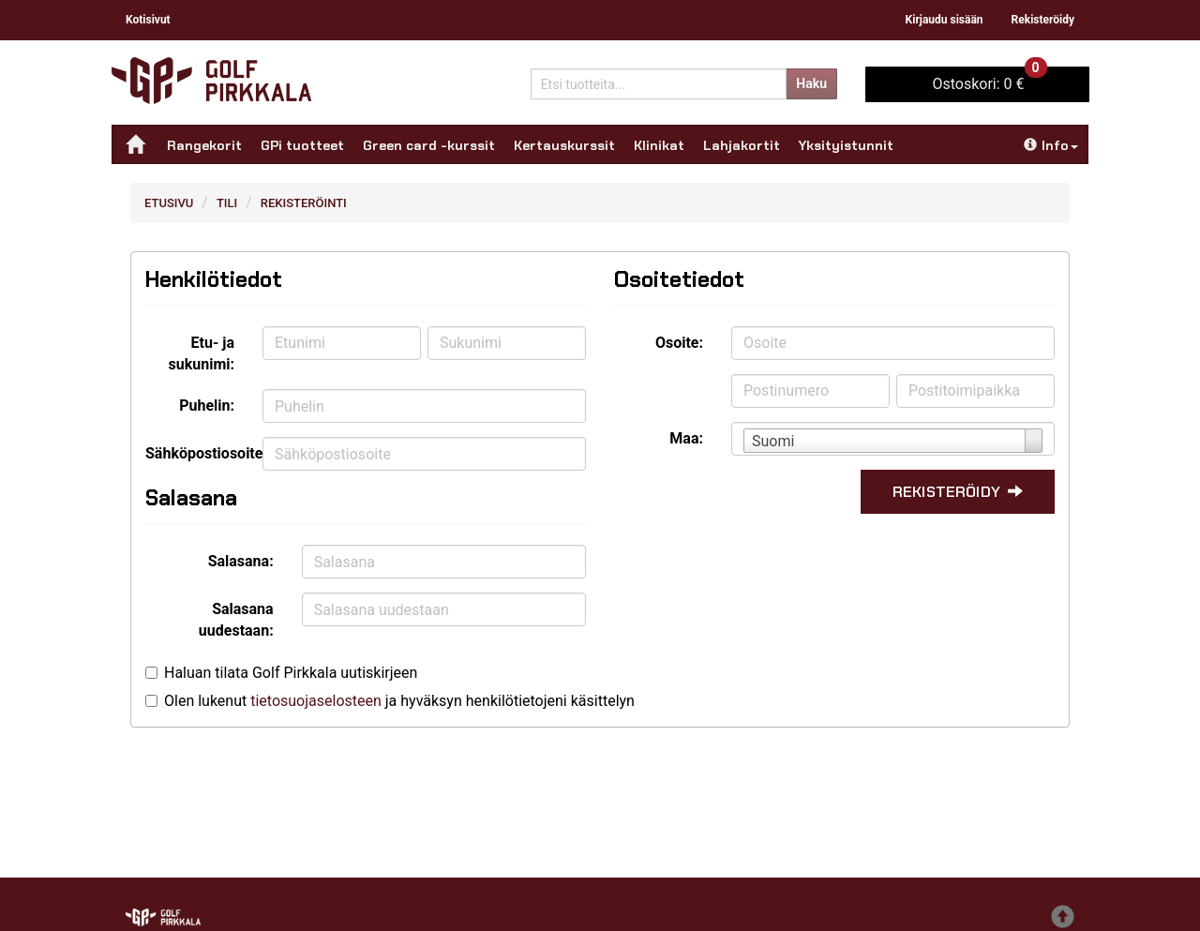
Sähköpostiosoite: (196, 453)
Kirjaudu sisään (944, 19)
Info (1051, 145)
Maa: (686, 438)
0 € (989, 80)
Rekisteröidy (1043, 19)
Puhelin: (206, 405)
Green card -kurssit (429, 145)
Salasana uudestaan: (236, 619)
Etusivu (168, 203)
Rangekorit (204, 145)
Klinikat (659, 145)
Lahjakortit (741, 145)
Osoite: (679, 343)
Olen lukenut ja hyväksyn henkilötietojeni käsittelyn (399, 701)
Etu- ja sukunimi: (202, 353)
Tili (227, 203)
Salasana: (241, 561)
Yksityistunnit (846, 145)
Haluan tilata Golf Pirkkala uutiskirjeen (290, 673)
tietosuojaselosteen (316, 701)
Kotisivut (148, 19)
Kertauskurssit (564, 145)
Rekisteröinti (304, 203)
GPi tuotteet (302, 145)
